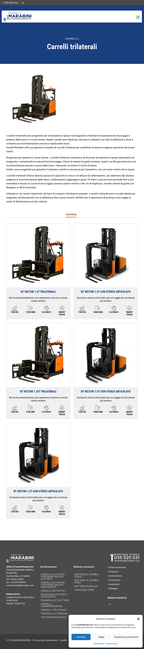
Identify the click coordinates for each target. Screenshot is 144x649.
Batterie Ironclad (86, 586)
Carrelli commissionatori (51, 605)
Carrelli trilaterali (54, 610)
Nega (101, 637)
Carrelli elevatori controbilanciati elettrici (53, 576)
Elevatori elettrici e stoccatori (54, 595)
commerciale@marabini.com (20, 585)
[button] (138, 618)
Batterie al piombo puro (87, 581)
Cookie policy (51, 640)
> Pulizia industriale (116, 567)
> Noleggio (112, 588)
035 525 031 (126, 557)
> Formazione (113, 580)
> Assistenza (113, 584)
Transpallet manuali (54, 613)
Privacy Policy (112, 643)
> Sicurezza (112, 571)
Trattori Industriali (54, 617)
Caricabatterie (84, 590)
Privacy (36, 640)
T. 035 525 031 (10, 2)
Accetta (81, 637)
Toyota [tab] (71, 214)
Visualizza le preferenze (126, 637)
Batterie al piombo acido (87, 575)
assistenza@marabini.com (126, 561)
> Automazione (114, 576)
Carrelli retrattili (53, 591)
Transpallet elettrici (55, 600)
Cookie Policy (99, 643)
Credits (63, 640)
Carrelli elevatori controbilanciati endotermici (53, 584)
